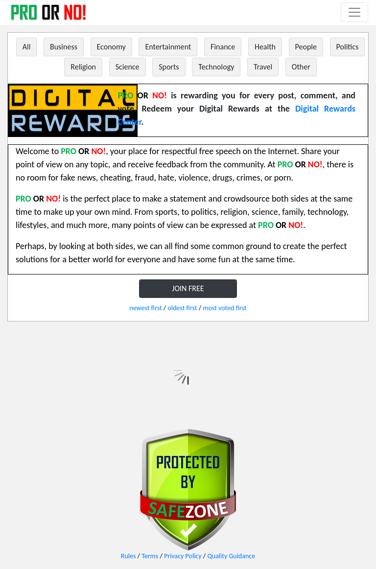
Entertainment (168, 46)
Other (301, 66)
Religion (83, 66)
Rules (128, 556)
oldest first (182, 308)
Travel (263, 66)
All (27, 46)
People (306, 46)
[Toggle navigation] (354, 12)
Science (128, 66)
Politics (347, 46)
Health (265, 46)
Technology (216, 66)
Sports (169, 66)
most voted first (224, 308)
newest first (145, 308)
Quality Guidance (231, 556)
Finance (223, 46)
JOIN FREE (188, 288)
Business (63, 46)
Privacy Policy (183, 556)
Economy (111, 46)
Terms (149, 556)
